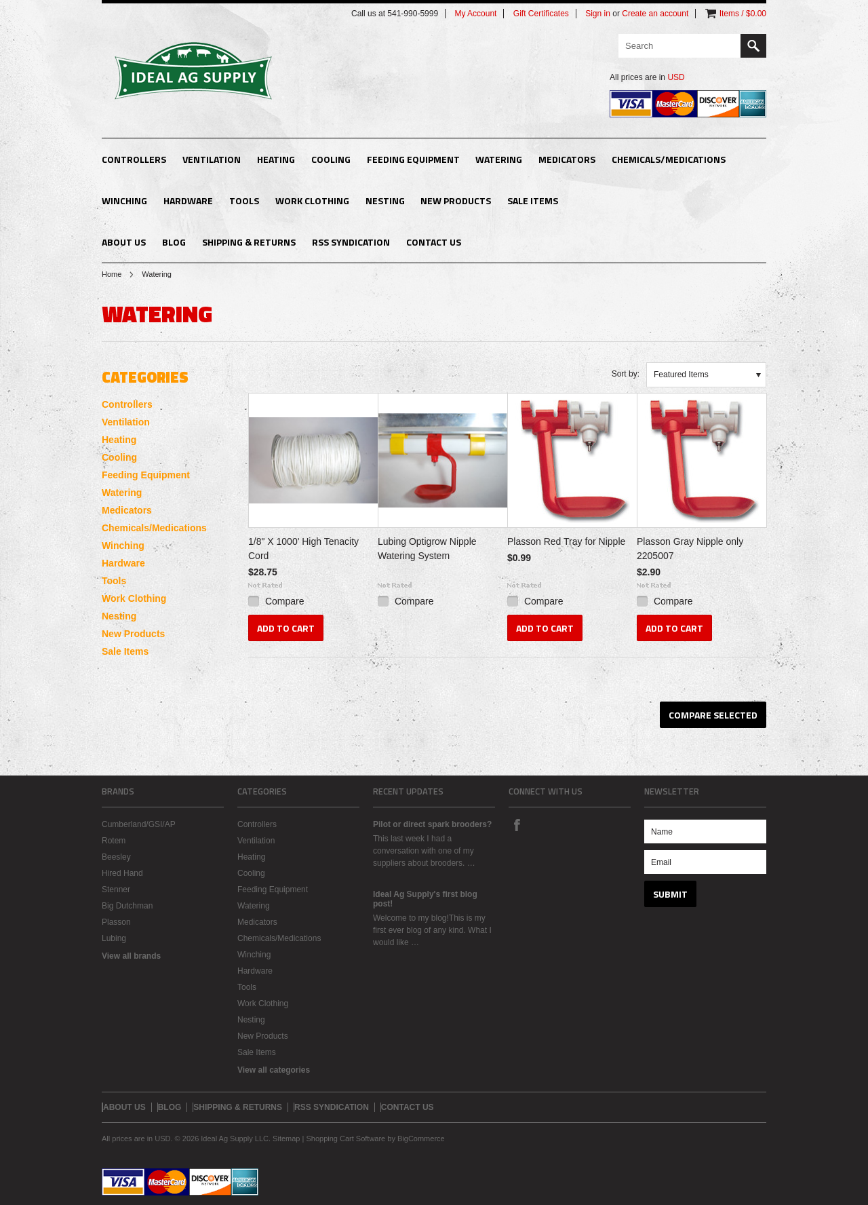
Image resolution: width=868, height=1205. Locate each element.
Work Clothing (312, 200)
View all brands (131, 956)
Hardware (188, 200)
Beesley (116, 857)
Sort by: (625, 374)
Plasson (116, 922)
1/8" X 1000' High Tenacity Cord (303, 548)
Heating (276, 159)
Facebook (517, 824)
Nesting (385, 200)
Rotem (113, 840)
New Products (455, 200)
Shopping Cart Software (345, 1138)
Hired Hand (122, 873)
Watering (498, 159)
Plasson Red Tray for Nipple (566, 541)
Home (111, 274)
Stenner (116, 889)
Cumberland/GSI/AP (139, 824)
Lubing (114, 938)
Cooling (331, 159)
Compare (284, 601)
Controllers (134, 159)
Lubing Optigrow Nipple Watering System (427, 548)
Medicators (566, 159)
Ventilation (211, 159)
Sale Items (532, 200)
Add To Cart (286, 628)
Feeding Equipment (413, 159)
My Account (475, 13)
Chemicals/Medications (669, 159)
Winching (124, 200)
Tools (244, 200)
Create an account (655, 13)
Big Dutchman (127, 906)
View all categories (273, 1070)
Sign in (597, 13)
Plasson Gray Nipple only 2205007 (690, 548)
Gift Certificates (541, 13)
